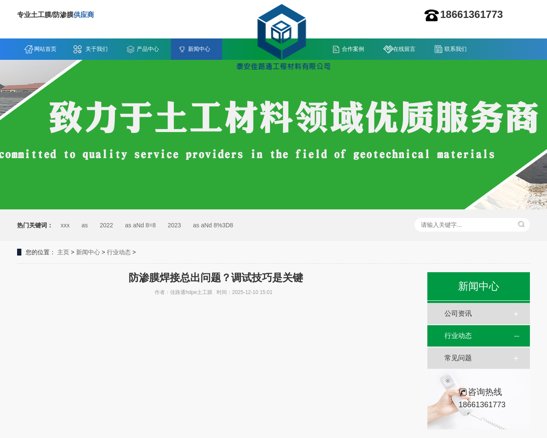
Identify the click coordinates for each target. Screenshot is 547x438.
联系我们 (455, 49)
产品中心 (148, 49)
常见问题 (458, 358)
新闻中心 (199, 49)
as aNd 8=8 (140, 225)
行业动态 (119, 252)
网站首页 (45, 49)
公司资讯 (458, 313)
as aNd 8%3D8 (213, 225)
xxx (65, 225)
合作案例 (353, 49)
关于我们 (96, 49)
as (85, 225)
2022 (106, 225)
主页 (63, 252)
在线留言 (404, 49)
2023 (174, 225)
